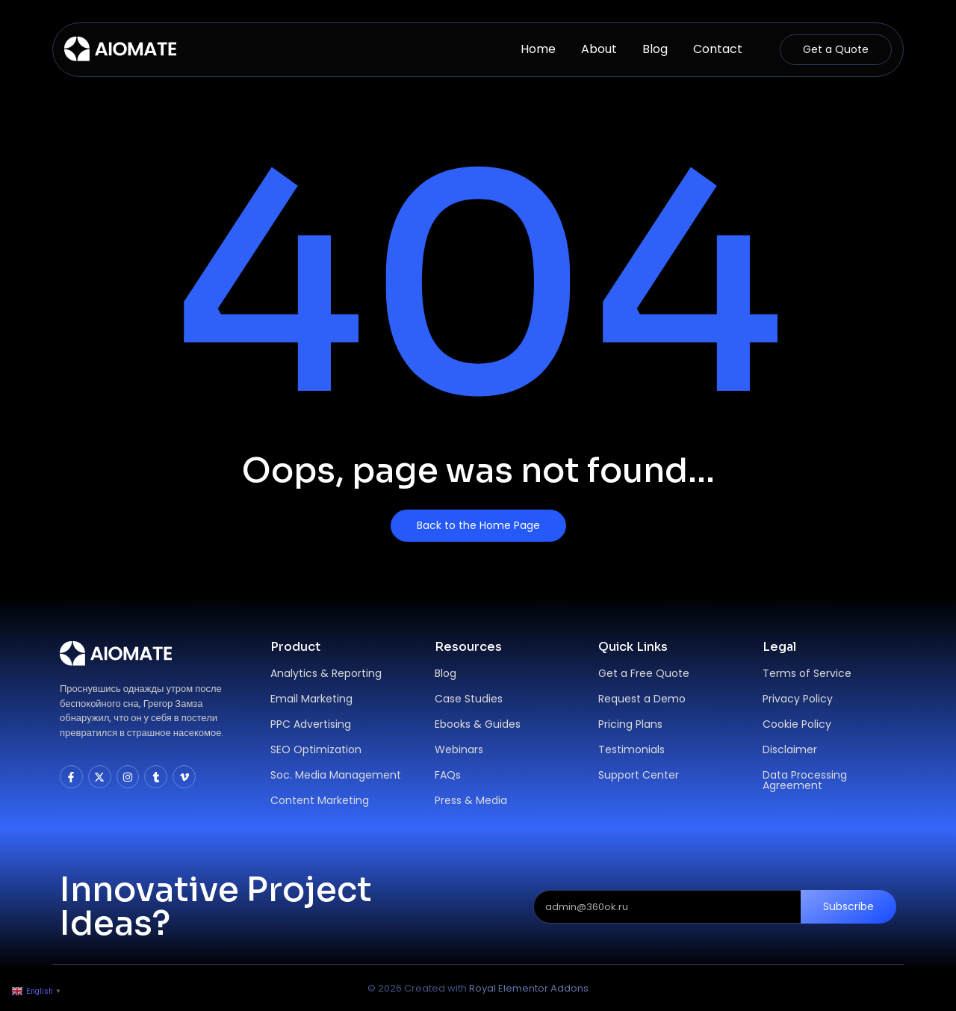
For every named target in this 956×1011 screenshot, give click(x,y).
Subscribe (848, 906)
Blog (655, 49)
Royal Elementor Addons (529, 988)
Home (538, 49)
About (599, 49)
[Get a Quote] (836, 49)
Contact (717, 49)
